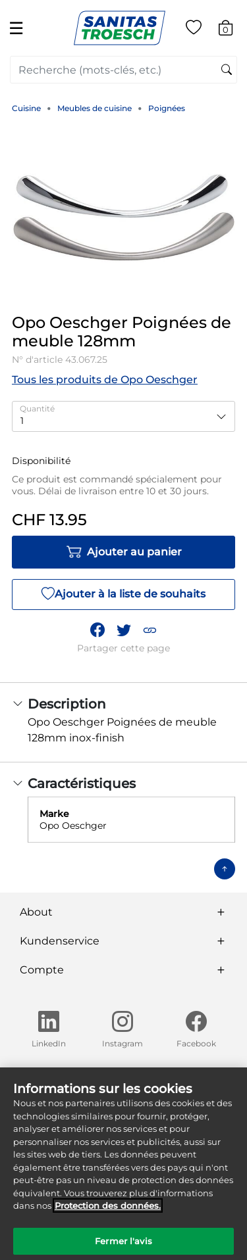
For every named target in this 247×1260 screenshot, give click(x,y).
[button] (149, 630)
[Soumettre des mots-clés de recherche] (226, 70)
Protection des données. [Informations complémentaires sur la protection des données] (108, 1211)
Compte (42, 970)
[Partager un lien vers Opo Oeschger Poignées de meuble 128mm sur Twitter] (124, 630)
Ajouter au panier (124, 552)
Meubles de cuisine (94, 108)
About (36, 912)
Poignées (166, 108)
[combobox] (123, 69)
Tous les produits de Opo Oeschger (105, 379)
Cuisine (26, 108)
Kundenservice (59, 941)
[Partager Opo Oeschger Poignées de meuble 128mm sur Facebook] (97, 630)
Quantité (37, 408)
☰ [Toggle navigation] (16, 28)
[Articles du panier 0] (232, 30)
